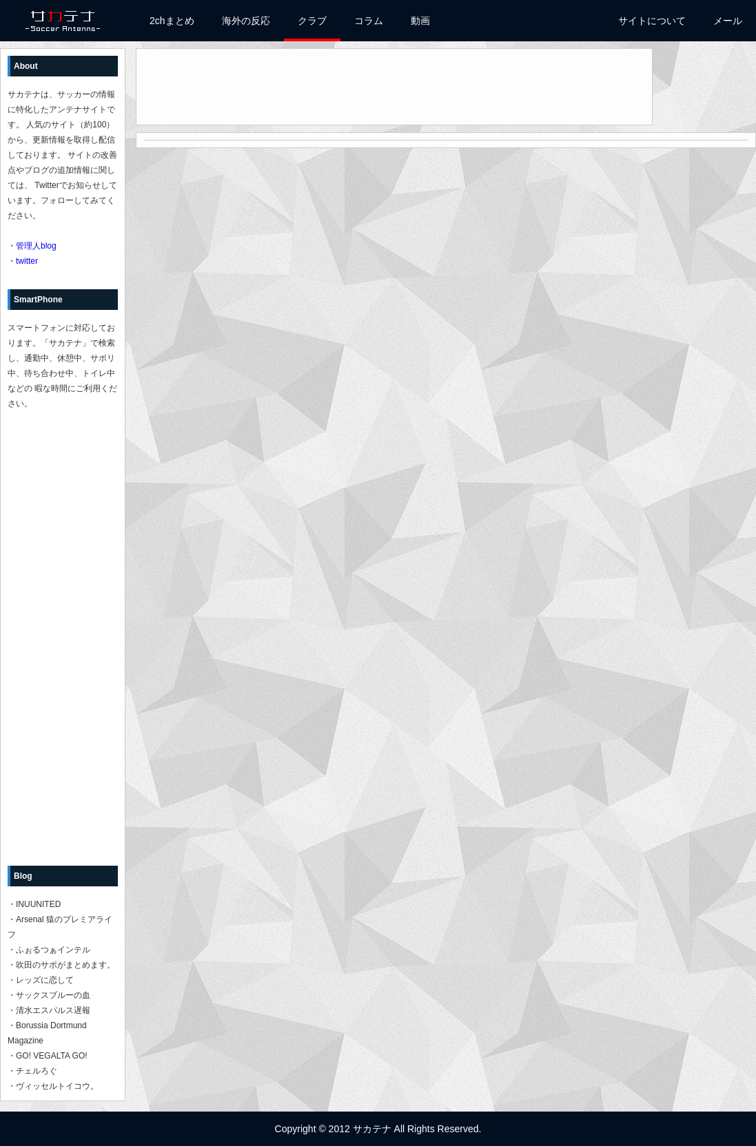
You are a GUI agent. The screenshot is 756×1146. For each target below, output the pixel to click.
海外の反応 (246, 20)
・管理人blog (32, 246)
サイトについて (652, 20)
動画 (420, 20)
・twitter (23, 261)
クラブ (312, 20)
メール (727, 20)
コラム (368, 20)
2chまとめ (172, 20)
